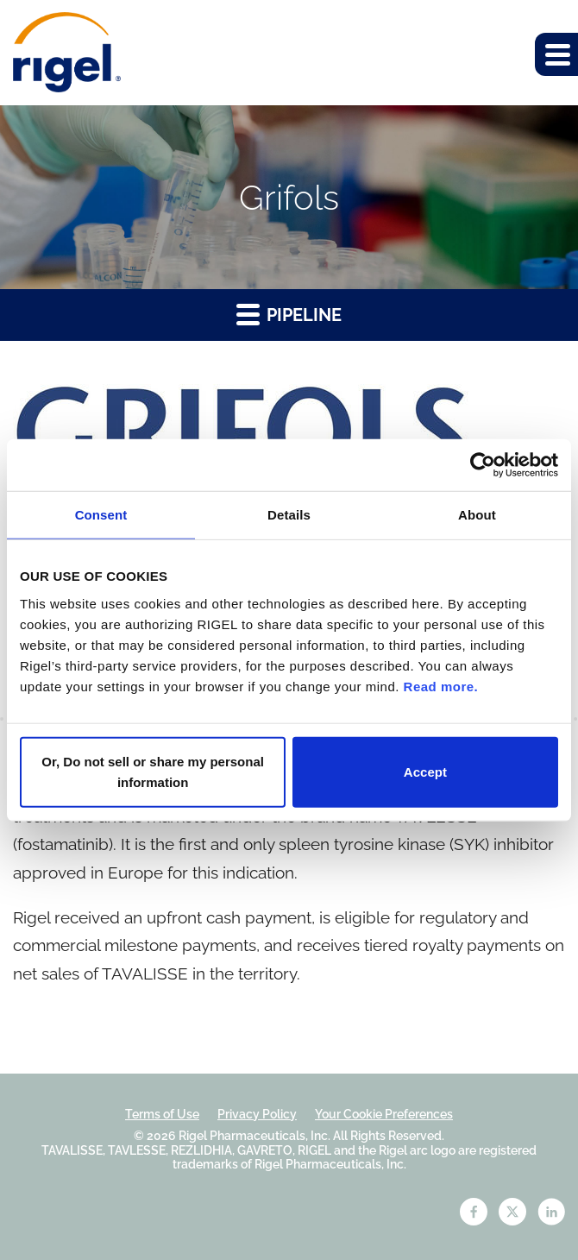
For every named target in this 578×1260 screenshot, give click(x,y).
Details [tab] (289, 514)
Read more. (441, 685)
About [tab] (477, 514)
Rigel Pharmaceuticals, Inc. (254, 1136)
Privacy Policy (257, 1114)
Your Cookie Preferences (384, 1114)
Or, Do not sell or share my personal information (152, 771)
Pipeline (289, 313)
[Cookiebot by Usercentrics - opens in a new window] (482, 465)
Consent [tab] (101, 514)
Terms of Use (162, 1114)
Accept (425, 771)
